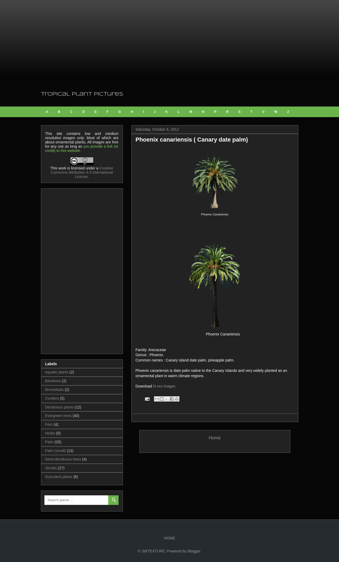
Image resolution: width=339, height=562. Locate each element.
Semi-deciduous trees (63, 459)
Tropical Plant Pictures (82, 94)
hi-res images (164, 386)
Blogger (194, 551)
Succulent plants (59, 477)
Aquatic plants (57, 372)
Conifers (52, 398)
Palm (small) (55, 451)
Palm (49, 442)
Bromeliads (54, 390)
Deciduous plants (59, 407)
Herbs (50, 433)
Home (215, 437)
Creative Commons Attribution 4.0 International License (82, 172)
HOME (169, 538)
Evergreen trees (58, 416)
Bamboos (53, 381)
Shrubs (51, 468)
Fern (49, 424)
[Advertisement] (169, 45)
